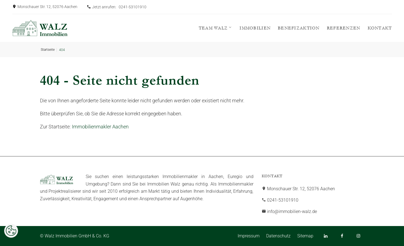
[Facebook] (342, 236)
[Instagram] (358, 236)
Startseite (48, 50)
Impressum (249, 236)
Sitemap (305, 236)
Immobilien (255, 28)
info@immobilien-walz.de (292, 211)
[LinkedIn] (325, 236)
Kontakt (380, 28)
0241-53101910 (132, 7)
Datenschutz (278, 236)
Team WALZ (213, 28)
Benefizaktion (299, 28)
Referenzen (343, 28)
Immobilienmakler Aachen (100, 127)
